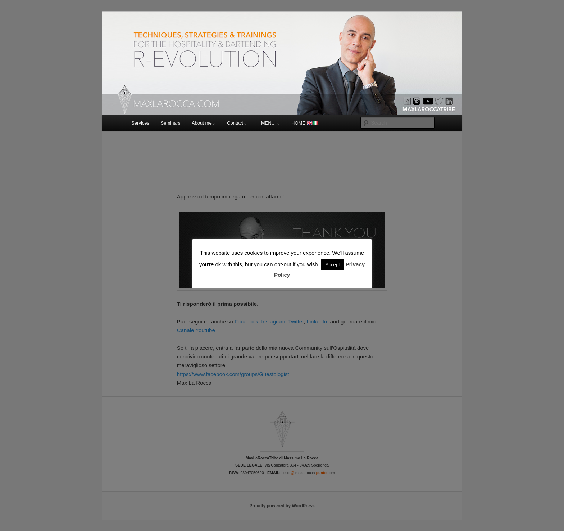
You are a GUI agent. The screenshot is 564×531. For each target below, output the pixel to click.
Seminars (171, 123)
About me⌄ (204, 123)
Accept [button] (333, 264)
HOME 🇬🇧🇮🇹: (305, 123)
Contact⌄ (237, 123)
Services (140, 123)
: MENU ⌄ (269, 123)
